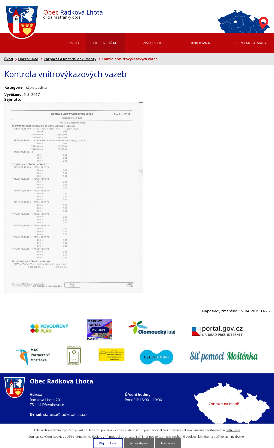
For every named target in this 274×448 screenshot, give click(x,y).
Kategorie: (14, 87)
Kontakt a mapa (251, 43)
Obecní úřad (105, 43)
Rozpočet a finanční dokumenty (70, 59)
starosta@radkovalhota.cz (65, 414)
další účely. (233, 430)
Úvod (73, 43)
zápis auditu (36, 87)
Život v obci (154, 43)
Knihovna (200, 43)
